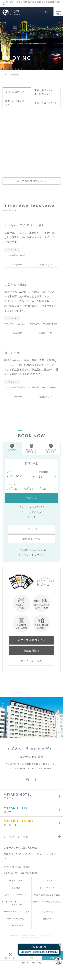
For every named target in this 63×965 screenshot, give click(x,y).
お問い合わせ (47, 911)
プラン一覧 (31, 529)
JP (46, 11)
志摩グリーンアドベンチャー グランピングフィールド (31, 856)
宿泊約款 (15, 888)
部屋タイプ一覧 (31, 538)
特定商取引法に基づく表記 (47, 895)
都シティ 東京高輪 (31, 962)
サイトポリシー (47, 888)
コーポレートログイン (31, 555)
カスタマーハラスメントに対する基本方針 (16, 903)
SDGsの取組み (15, 925)
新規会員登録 (31, 650)
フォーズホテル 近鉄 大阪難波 (20, 847)
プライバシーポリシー (16, 895)
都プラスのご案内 (31, 661)
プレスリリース (47, 881)
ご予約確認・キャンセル (31, 550)
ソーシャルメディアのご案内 (16, 911)
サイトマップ (15, 881)
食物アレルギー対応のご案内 (47, 902)
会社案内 (47, 918)
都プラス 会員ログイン (31, 640)
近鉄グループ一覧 (15, 918)
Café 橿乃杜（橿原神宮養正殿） (21, 872)
